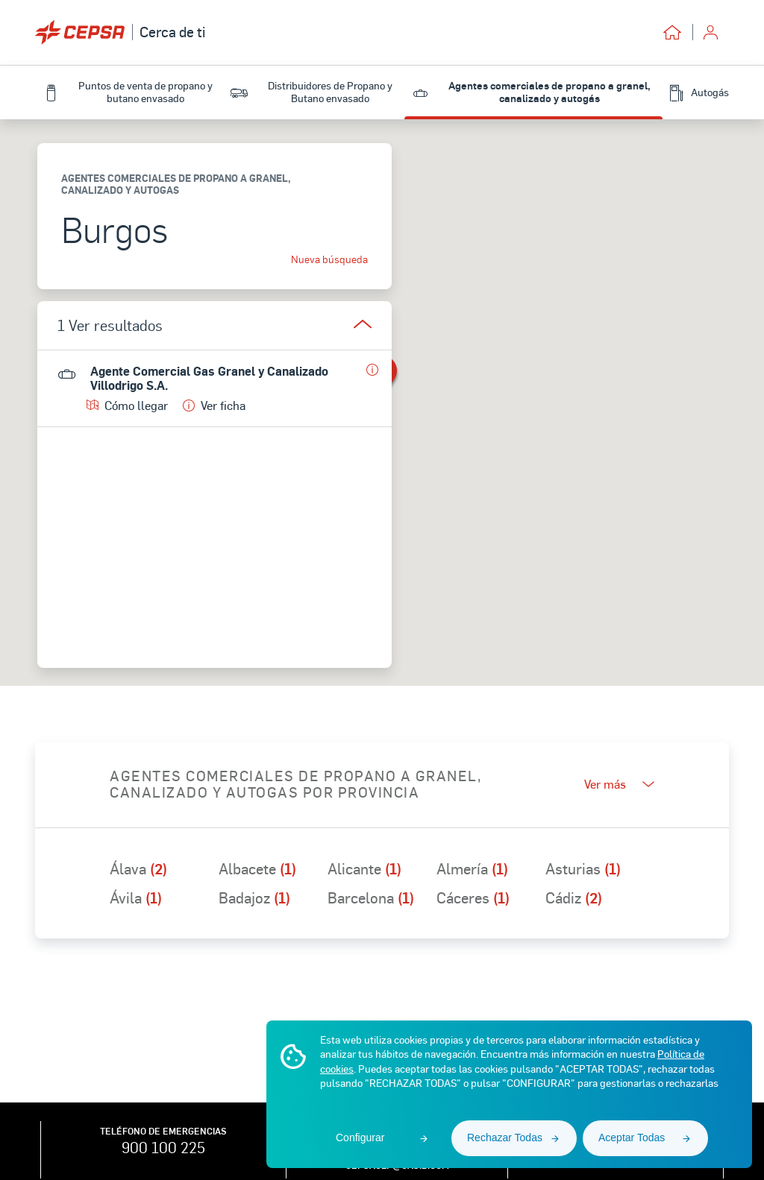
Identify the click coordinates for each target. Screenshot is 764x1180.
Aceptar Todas (631, 1137)
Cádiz (573, 897)
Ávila (136, 897)
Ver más (619, 783)
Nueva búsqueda (329, 259)
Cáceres (473, 897)
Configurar (360, 1137)
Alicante (364, 868)
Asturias (583, 868)
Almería (472, 868)
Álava (138, 868)
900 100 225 (163, 1147)
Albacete (257, 868)
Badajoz (254, 897)
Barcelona (371, 897)
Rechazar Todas (504, 1137)
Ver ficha (214, 405)
